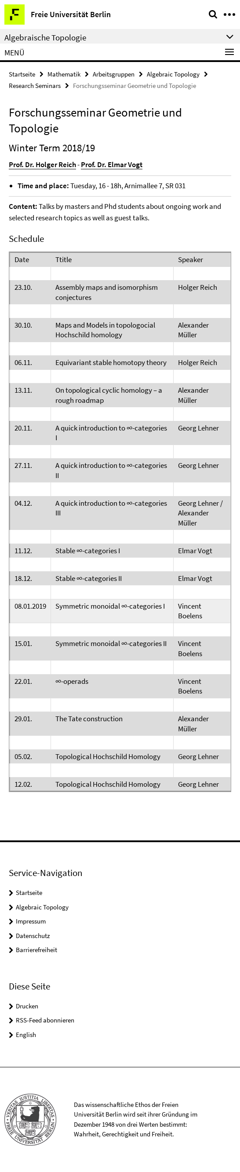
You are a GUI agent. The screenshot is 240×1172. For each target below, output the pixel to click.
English (26, 1034)
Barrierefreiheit (36, 950)
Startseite (22, 74)
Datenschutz (33, 935)
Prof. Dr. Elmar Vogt (111, 164)
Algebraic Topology (173, 74)
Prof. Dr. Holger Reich (42, 164)
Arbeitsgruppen (114, 74)
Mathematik (63, 74)
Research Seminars (35, 85)
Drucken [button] (27, 1006)
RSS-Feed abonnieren (45, 1020)
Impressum (31, 921)
